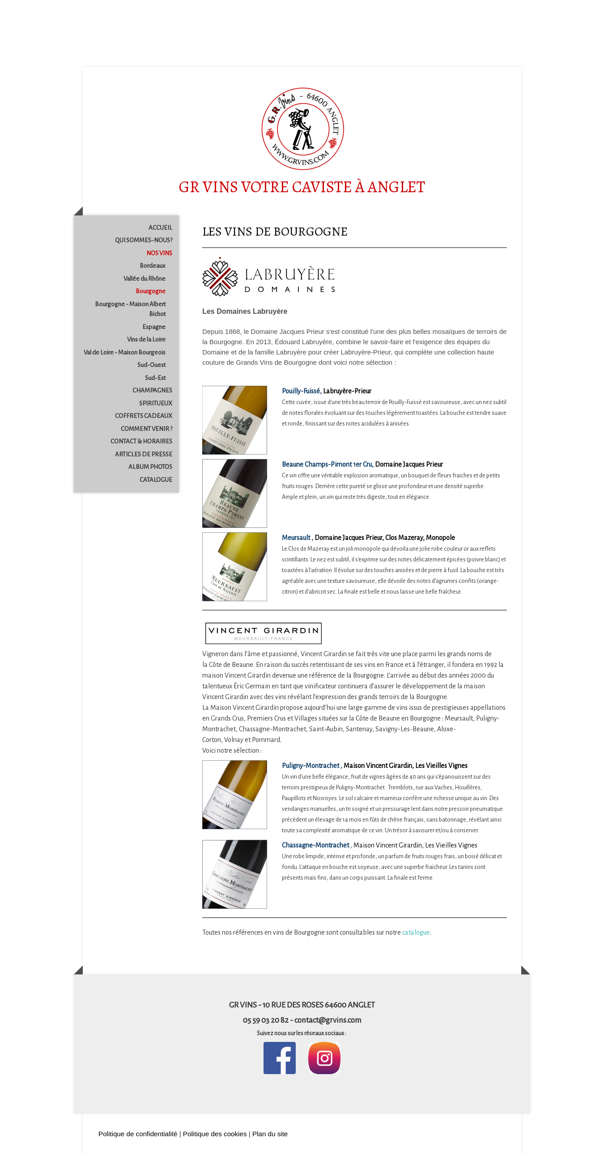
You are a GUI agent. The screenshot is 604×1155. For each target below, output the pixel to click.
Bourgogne (151, 291)
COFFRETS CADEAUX (143, 416)
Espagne (154, 327)
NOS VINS (159, 253)
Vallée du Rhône (144, 278)
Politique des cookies (215, 1134)
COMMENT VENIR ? (146, 429)
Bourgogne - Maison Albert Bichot (130, 309)
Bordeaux (153, 265)
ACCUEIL (160, 227)
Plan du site (270, 1134)
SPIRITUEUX (155, 403)
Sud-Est (155, 378)
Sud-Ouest (151, 365)
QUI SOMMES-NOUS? (143, 240)
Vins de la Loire (146, 339)
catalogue (416, 932)
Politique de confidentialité (137, 1134)
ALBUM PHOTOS (150, 467)
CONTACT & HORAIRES (141, 441)
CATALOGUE (156, 479)
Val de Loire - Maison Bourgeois (125, 352)
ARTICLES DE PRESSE (143, 454)
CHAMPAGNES (152, 390)
